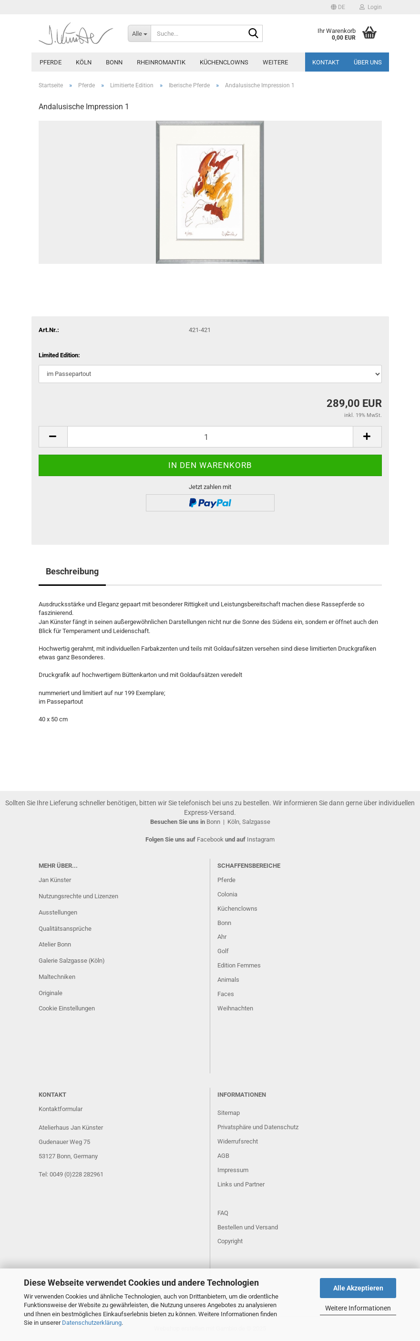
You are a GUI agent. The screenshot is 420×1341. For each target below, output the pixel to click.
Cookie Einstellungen (67, 1008)
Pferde (50, 62)
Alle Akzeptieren (358, 1288)
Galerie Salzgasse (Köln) (72, 960)
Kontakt (325, 62)
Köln (84, 62)
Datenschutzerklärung (92, 1322)
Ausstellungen (58, 912)
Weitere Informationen (358, 1308)
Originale (50, 993)
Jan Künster (55, 880)
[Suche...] (139, 33)
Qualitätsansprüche (65, 928)
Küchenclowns (224, 62)
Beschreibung (72, 571)
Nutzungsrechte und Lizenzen (78, 896)
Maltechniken (57, 976)
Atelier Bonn (55, 944)
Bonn (114, 62)
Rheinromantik (161, 62)
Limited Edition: (59, 355)
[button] (338, 7)
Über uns (368, 62)
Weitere (275, 62)
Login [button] (370, 7)
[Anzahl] (210, 436)
